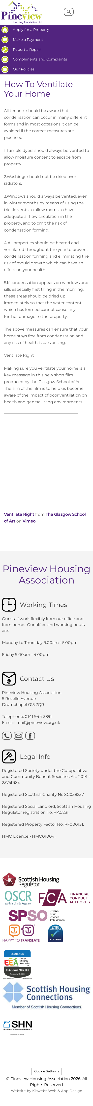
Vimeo (29, 521)
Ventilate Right (19, 514)
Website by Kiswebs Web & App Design (46, 1091)
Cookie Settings (46, 1071)
